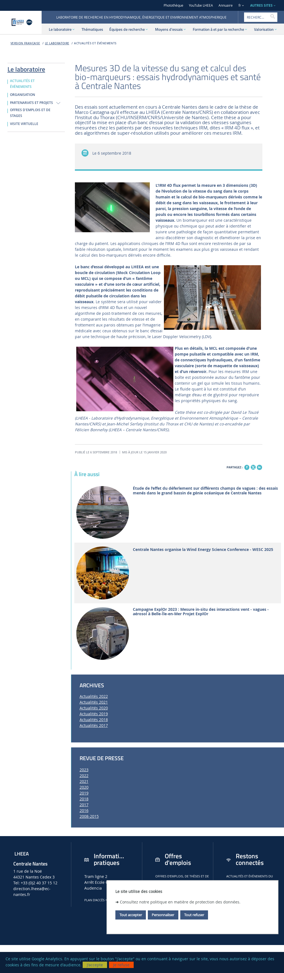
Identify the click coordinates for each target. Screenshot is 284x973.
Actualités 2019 (94, 713)
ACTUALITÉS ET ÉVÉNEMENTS (95, 43)
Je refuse (121, 964)
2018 (84, 798)
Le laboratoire (57, 43)
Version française (25, 43)
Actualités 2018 (94, 719)
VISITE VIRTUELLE (24, 124)
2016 (84, 810)
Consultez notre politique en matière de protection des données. (180, 902)
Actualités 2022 (94, 696)
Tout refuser (194, 914)
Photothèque (173, 5)
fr (240, 5)
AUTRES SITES (261, 5)
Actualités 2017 (94, 725)
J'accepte (95, 964)
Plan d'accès (96, 900)
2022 (84, 775)
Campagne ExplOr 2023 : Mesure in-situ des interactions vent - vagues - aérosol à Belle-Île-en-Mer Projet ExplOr (201, 612)
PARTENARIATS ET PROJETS (31, 103)
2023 (84, 769)
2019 (84, 793)
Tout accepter (131, 914)
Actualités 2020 (94, 708)
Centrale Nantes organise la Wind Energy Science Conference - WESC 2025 (203, 549)
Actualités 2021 (94, 702)
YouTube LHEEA (201, 5)
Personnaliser (163, 914)
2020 (84, 787)
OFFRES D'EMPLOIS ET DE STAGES (30, 113)
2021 (84, 781)
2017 (84, 804)
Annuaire (226, 5)
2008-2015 (89, 816)
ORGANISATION (22, 95)
